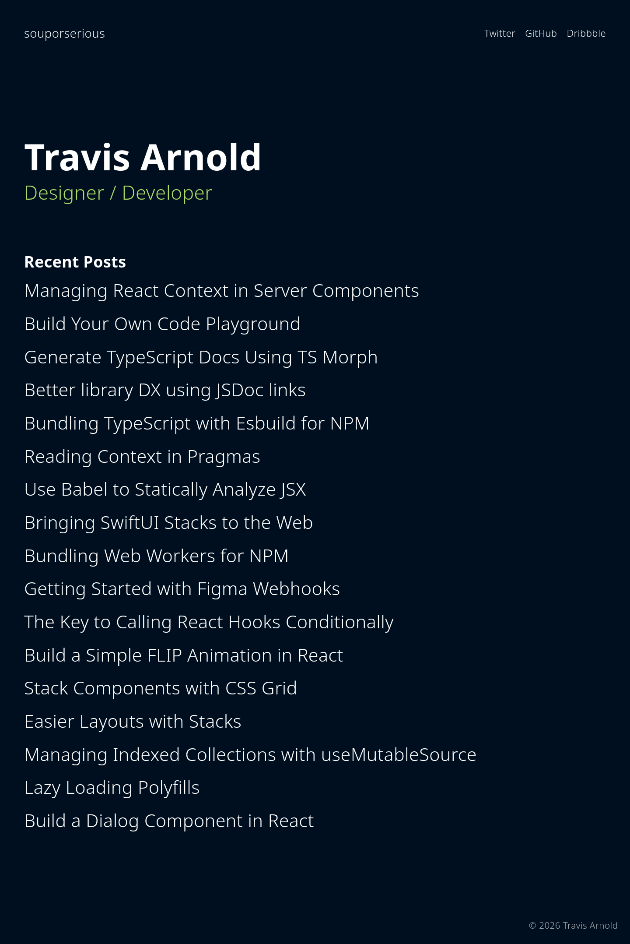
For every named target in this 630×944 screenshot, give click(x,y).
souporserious (64, 33)
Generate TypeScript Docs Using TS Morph (201, 356)
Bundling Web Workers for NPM (156, 555)
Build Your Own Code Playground (162, 323)
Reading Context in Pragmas (142, 456)
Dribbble (586, 32)
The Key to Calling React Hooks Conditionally (209, 621)
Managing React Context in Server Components (222, 290)
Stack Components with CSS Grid (161, 687)
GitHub (541, 32)
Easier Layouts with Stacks (133, 720)
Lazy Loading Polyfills (112, 787)
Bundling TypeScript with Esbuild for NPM (197, 422)
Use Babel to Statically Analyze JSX (165, 488)
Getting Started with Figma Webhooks (182, 588)
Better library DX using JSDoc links (165, 389)
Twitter (499, 32)
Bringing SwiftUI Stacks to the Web (168, 522)
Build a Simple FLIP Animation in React (183, 654)
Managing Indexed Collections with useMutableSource (250, 754)
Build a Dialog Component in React (169, 820)
